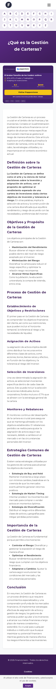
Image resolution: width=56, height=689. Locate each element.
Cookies (28, 671)
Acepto (28, 686)
